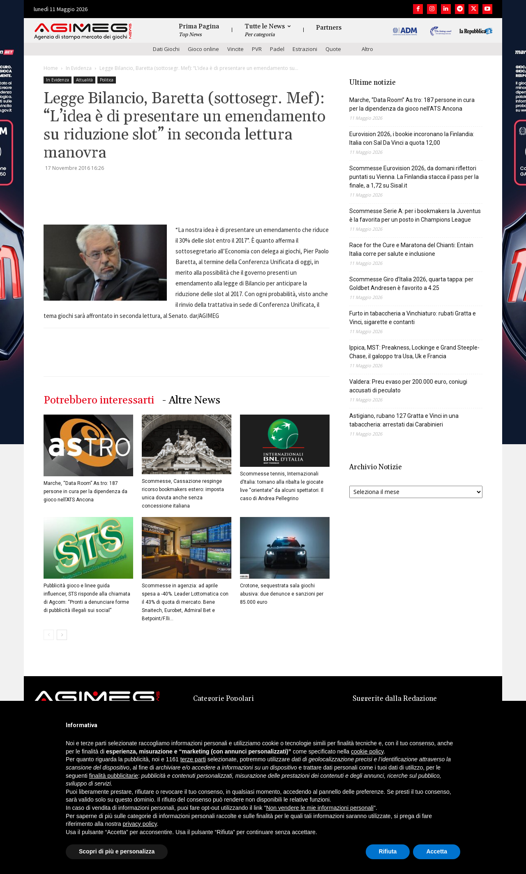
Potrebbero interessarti (99, 400)
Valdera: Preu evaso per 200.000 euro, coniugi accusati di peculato (408, 386)
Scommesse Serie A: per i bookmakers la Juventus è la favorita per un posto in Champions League (415, 215)
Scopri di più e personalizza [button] (117, 851)
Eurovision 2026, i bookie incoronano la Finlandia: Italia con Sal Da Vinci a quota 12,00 (411, 138)
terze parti (193, 759)
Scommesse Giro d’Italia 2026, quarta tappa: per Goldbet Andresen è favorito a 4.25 (411, 283)
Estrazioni (305, 49)
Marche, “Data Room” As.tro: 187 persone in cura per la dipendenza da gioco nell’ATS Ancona (85, 491)
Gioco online (203, 49)
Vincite (235, 49)
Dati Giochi (166, 49)
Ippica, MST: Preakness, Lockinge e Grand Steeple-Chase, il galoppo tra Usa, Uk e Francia (414, 351)
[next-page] (62, 635)
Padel (277, 49)
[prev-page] (49, 635)
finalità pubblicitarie (113, 775)
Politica (106, 80)
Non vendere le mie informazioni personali (319, 807)
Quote (333, 49)
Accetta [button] (436, 851)
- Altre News (191, 400)
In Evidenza (79, 68)
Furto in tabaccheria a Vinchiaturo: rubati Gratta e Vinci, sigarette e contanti (412, 317)
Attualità (84, 80)
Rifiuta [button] (388, 851)
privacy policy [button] (140, 824)
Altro (367, 49)
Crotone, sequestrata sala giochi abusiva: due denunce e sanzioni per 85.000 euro (281, 594)
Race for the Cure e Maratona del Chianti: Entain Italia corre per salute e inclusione (411, 249)
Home (51, 68)
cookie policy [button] (367, 751)
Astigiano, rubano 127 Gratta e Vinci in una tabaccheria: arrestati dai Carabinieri (404, 420)
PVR (257, 49)
